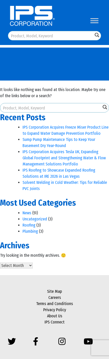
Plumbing (30, 231)
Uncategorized (35, 219)
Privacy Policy (54, 309)
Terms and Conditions (54, 303)
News (27, 212)
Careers (54, 297)
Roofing (29, 225)
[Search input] (51, 35)
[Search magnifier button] (97, 35)
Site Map (54, 291)
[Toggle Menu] (94, 20)
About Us (54, 315)
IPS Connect (54, 322)
